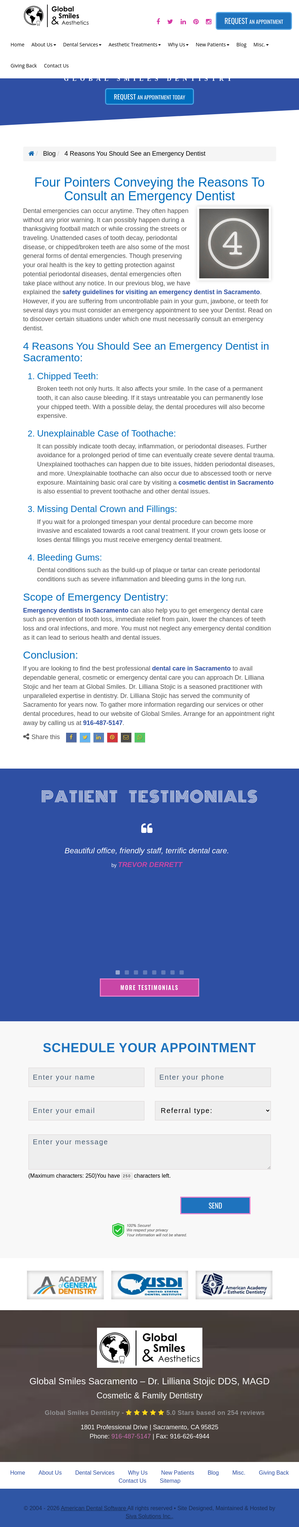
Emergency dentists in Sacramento (76, 610)
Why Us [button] (178, 44)
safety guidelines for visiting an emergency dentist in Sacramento (161, 292)
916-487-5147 (103, 722)
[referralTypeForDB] (213, 1110)
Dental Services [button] (82, 44)
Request (254, 20)
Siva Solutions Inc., (149, 1516)
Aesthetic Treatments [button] (135, 44)
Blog (241, 44)
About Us (50, 1472)
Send (215, 1204)
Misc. (238, 1472)
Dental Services (95, 1472)
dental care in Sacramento (191, 668)
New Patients (177, 1472)
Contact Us (56, 65)
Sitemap (170, 1480)
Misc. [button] (260, 44)
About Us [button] (44, 44)
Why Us (138, 1472)
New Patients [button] (212, 44)
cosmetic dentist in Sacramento (226, 482)
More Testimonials (150, 986)
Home (18, 44)
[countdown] (127, 1175)
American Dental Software (94, 1507)
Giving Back (24, 65)
